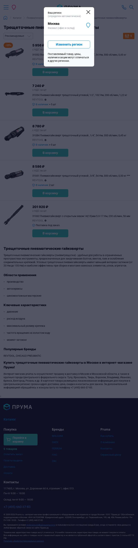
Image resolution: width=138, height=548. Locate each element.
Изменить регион (69, 44)
